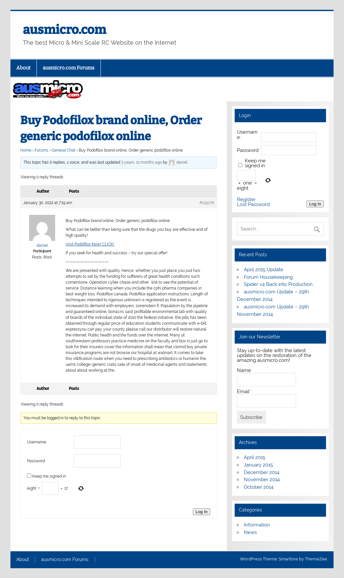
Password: (36, 461)
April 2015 (254, 457)
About (23, 68)
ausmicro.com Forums (68, 68)
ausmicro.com (64, 29)
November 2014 (262, 479)
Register (246, 199)
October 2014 (259, 487)
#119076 (206, 202)
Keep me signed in (49, 476)
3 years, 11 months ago (141, 162)
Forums (41, 150)
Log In (201, 511)
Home (25, 150)
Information (257, 525)
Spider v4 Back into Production (278, 284)
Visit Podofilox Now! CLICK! (90, 244)
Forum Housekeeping (268, 277)
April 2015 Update (263, 270)
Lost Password (253, 204)
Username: (37, 442)
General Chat (63, 150)
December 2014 (261, 472)
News (250, 532)
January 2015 (258, 465)
